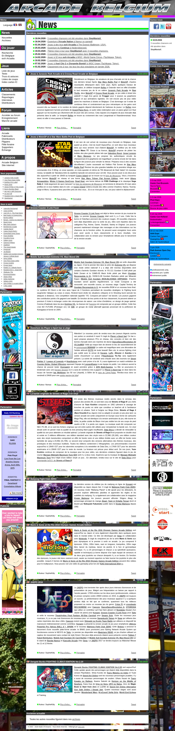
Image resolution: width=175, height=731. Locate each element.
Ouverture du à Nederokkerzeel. (67, 48)
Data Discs (109, 430)
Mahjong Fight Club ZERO (123, 487)
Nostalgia (120, 610)
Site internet (8, 165)
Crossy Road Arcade (105, 93)
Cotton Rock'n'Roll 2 (10, 231)
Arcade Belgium (10, 162)
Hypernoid (7, 249)
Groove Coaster (97, 216)
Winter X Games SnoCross (62, 181)
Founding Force (9, 238)
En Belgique (8, 55)
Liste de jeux (8, 71)
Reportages (8, 97)
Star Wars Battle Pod (107, 82)
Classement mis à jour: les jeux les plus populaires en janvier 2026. (78, 67)
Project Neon (8, 265)
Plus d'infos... (62, 128)
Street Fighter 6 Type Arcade (14, 187)
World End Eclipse (127, 692)
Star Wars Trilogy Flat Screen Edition (99, 178)
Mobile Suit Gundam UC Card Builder (70, 638)
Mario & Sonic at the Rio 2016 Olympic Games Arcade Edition (103, 530)
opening (92, 304)
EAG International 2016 (110, 564)
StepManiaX (8, 198)
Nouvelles (7, 37)
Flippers (6, 141)
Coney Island (82, 176)
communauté (85, 347)
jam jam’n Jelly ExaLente (12, 191)
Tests (4, 73)
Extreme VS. (120, 265)
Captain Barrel (8, 229)
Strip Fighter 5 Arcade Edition (13, 283)
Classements (8, 94)
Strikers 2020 (8, 281)
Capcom (96, 607)
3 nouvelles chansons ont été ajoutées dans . (74, 38)
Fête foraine (8, 144)
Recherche (7, 53)
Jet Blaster (7, 252)
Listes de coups (10, 79)
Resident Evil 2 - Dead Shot (13, 270)
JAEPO (80, 587)
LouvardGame (91, 364)
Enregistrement (10, 118)
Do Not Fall (8, 194)
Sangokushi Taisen (105, 618)
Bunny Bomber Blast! (11, 189)
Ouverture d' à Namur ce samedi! (70, 41)
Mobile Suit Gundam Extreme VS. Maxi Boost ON (96, 262)
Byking (121, 627)
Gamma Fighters (9, 242)
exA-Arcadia (8, 58)
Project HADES (9, 263)
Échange (6, 150)
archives (76, 719)
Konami (129, 484)
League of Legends (55, 361)
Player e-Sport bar (118, 336)
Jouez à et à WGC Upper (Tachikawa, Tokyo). (83, 63)
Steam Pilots (8, 277)
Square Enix (107, 615)
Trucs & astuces (10, 76)
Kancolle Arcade (70, 641)
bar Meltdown (59, 373)
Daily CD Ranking (12, 413)
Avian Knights (8, 211)
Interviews (7, 100)
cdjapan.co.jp (12, 498)
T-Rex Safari (8, 286)
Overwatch (65, 367)
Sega (119, 536)
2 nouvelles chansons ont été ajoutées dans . (74, 60)
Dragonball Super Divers (12, 233)
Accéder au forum (11, 115)
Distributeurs (8, 103)
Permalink (77, 128)
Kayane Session (61, 370)
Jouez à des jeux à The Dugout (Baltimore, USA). (76, 45)
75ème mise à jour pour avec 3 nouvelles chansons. (77, 51)
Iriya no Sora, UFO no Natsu (109, 684)
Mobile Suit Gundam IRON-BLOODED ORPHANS (104, 279)
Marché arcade (9, 121)
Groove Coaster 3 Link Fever (87, 213)
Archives (6, 40)
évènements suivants (162, 264)
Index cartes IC (10, 82)
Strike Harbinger (9, 279)
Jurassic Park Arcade (118, 90)
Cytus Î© (119, 604)
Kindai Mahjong (81, 498)
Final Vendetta (8, 236)
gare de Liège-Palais (107, 373)
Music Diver (8, 184)
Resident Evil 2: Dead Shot (13, 196)
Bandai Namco (53, 641)
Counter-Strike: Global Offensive (51, 364)
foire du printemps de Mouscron (89, 184)
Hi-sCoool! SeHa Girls (108, 692)
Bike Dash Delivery (10, 224)
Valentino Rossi (115, 153)
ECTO (90, 350)
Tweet (133, 128)
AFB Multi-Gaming (104, 367)
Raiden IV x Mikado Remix (12, 267)
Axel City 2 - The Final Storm (13, 213)
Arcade (5, 133)
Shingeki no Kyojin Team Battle (99, 621)
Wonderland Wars (89, 692)
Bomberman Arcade (10, 227)
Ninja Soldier (8, 258)
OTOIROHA (131, 607)
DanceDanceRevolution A (112, 607)
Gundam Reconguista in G (86, 287)
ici (122, 564)
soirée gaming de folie (69, 375)
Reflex (103, 88)
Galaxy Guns (8, 240)
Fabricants (7, 136)
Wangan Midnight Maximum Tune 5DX (60, 455)
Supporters (7, 147)
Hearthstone (108, 356)
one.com (81, 727)
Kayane (103, 353)
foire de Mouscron (113, 176)
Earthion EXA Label (11, 182)
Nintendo (83, 539)
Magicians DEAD (105, 632)
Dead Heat (80, 181)
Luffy (110, 353)
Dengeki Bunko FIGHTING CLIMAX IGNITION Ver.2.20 (98, 667)
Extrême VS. (70, 304)
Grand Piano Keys (80, 110)
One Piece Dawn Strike (12, 180)
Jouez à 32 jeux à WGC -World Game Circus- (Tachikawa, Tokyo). (84, 57)
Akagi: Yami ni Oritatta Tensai (115, 501)
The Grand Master (10, 247)
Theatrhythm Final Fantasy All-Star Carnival (75, 615)
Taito (76, 216)
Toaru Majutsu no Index (117, 673)
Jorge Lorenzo (129, 153)
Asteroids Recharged (11, 208)
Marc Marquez (84, 156)
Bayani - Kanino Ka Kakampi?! (14, 220)
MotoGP (124, 82)
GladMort (7, 245)
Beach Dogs (8, 222)
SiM (72, 307)
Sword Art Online (90, 676)
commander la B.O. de (54, 460)
